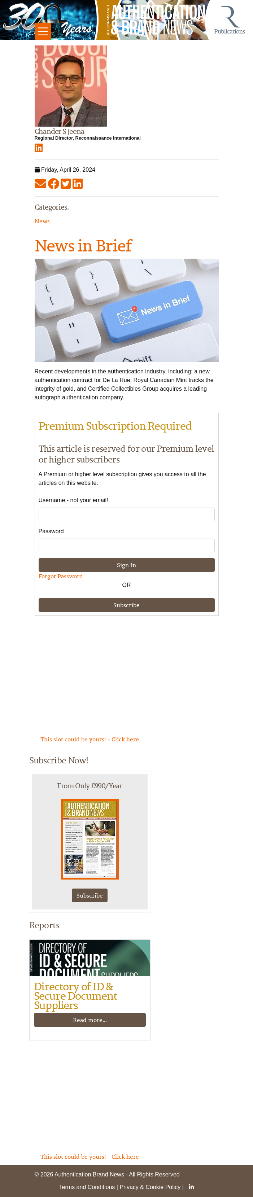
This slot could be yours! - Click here (89, 739)
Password (51, 531)
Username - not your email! (73, 500)
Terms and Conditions (87, 1187)
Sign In (126, 565)
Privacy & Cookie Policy (149, 1187)
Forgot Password (61, 576)
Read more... (90, 1020)
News (42, 221)
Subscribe (126, 605)
